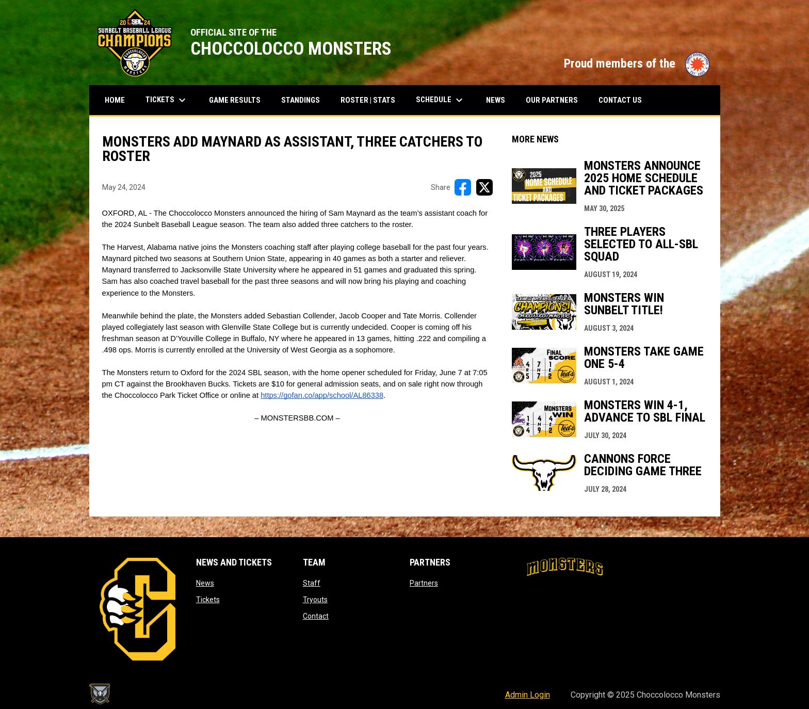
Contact (316, 616)
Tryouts (315, 599)
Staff (311, 583)
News (205, 583)
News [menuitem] (495, 100)
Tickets (208, 599)
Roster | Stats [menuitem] (372, 100)
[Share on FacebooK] (463, 187)
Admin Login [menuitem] (527, 695)
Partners (424, 583)
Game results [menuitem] (238, 100)
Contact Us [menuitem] (620, 100)
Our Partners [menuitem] (552, 100)
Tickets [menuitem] (170, 100)
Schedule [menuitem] (440, 100)
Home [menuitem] (115, 100)
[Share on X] (484, 187)
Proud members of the (637, 63)
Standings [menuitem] (304, 100)
